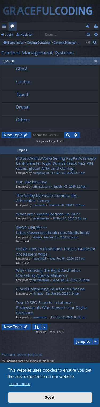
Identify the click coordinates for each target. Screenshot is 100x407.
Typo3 (22, 94)
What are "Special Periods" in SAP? (48, 214)
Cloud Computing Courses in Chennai (51, 288)
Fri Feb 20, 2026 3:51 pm (69, 218)
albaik (36, 237)
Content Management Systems (37, 52)
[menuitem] (95, 42)
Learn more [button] (19, 383)
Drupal (23, 107)
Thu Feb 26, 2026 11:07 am (67, 205)
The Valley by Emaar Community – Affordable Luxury (47, 198)
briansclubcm (41, 186)
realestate (39, 205)
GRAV (21, 69)
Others (23, 120)
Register (27, 34)
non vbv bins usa (31, 181)
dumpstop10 (41, 173)
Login (9, 34)
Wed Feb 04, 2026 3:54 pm (67, 258)
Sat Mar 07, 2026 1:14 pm (70, 186)
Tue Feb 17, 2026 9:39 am (60, 237)
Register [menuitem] (97, 27)
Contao (23, 81)
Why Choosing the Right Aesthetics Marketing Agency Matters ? (48, 273)
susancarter (40, 317)
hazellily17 (39, 258)
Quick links (5, 27)
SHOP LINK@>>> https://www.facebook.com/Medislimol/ (52, 230)
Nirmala (38, 293)
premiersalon (41, 280)
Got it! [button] (49, 397)
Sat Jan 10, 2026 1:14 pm (63, 293)
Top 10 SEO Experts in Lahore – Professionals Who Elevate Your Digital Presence (51, 307)
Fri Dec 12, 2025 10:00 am (68, 317)
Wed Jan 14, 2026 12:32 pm (71, 280)
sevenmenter (41, 218)
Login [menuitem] (89, 27)
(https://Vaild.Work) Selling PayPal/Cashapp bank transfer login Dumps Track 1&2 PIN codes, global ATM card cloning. (56, 163)
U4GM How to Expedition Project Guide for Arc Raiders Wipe (55, 251)
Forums (13, 27)
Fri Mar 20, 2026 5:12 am (68, 173)
